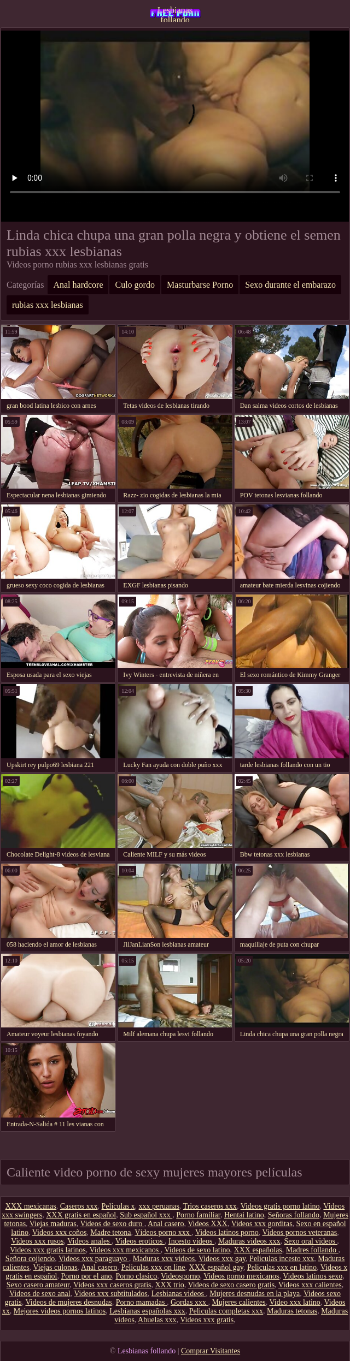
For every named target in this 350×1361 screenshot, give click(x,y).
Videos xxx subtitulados (111, 1293)
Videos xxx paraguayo (94, 1259)
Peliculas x (118, 1206)
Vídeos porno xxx (163, 1232)
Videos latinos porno (227, 1232)
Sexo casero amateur (38, 1285)
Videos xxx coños (59, 1232)
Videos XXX (208, 1224)
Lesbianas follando (175, 13)
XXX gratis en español (81, 1215)
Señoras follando (293, 1215)
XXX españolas (258, 1250)
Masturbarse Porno (200, 284)
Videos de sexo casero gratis (231, 1285)
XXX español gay (216, 1267)
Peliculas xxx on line (153, 1267)
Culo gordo (134, 284)
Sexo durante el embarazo (290, 284)
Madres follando (312, 1250)
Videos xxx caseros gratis (112, 1285)
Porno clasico (136, 1276)
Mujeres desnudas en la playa (254, 1293)
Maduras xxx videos (164, 1259)
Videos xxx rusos (37, 1241)
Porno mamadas (141, 1302)
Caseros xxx (79, 1206)
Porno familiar (198, 1215)
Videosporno (180, 1276)
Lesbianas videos (178, 1293)
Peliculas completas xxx (226, 1311)
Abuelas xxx (157, 1320)
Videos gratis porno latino (280, 1206)
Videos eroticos (140, 1241)
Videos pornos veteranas (299, 1232)
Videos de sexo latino (197, 1250)
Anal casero (166, 1224)
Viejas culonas (55, 1267)
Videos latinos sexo (312, 1276)
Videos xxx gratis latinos (48, 1250)
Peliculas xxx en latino (282, 1267)
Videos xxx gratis (207, 1320)
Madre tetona (110, 1232)
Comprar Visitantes (210, 1351)
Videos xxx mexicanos (125, 1250)
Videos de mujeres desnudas (68, 1302)
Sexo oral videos (310, 1241)
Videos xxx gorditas (262, 1224)
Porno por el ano (86, 1276)
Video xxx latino (295, 1302)
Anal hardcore (78, 284)
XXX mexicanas (30, 1206)
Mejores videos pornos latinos (60, 1311)
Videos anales (89, 1241)
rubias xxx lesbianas (47, 305)
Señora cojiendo (30, 1259)
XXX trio (169, 1285)
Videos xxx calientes (310, 1285)
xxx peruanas (159, 1206)
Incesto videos (191, 1241)
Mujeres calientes (238, 1302)
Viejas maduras (53, 1224)
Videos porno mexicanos (241, 1276)
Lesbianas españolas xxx (147, 1311)
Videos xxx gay (222, 1259)
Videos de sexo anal (40, 1293)
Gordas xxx (189, 1302)
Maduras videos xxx (249, 1241)
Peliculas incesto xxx (281, 1259)
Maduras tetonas (292, 1311)
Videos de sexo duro (112, 1224)
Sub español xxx (146, 1215)
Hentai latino (244, 1215)
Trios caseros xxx (210, 1206)
